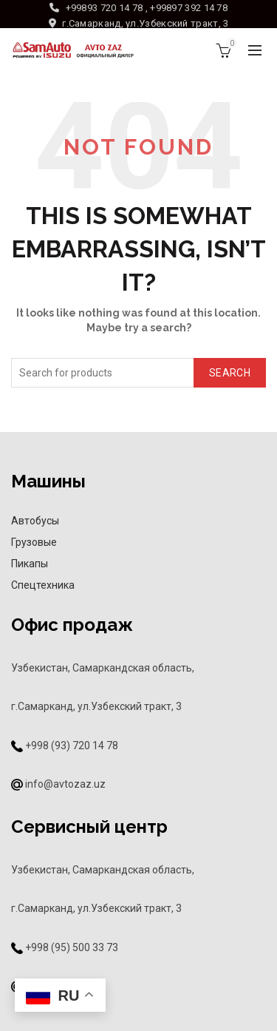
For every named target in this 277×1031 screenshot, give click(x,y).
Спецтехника (43, 585)
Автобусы (35, 521)
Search (229, 373)
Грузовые (34, 542)
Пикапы (29, 563)
